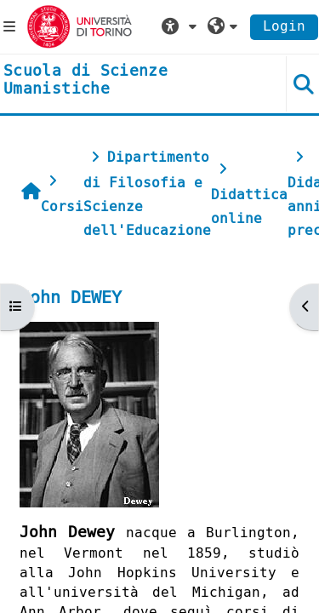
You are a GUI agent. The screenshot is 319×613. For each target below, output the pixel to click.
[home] (133, 80)
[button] (181, 26)
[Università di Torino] (79, 26)
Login (284, 26)
